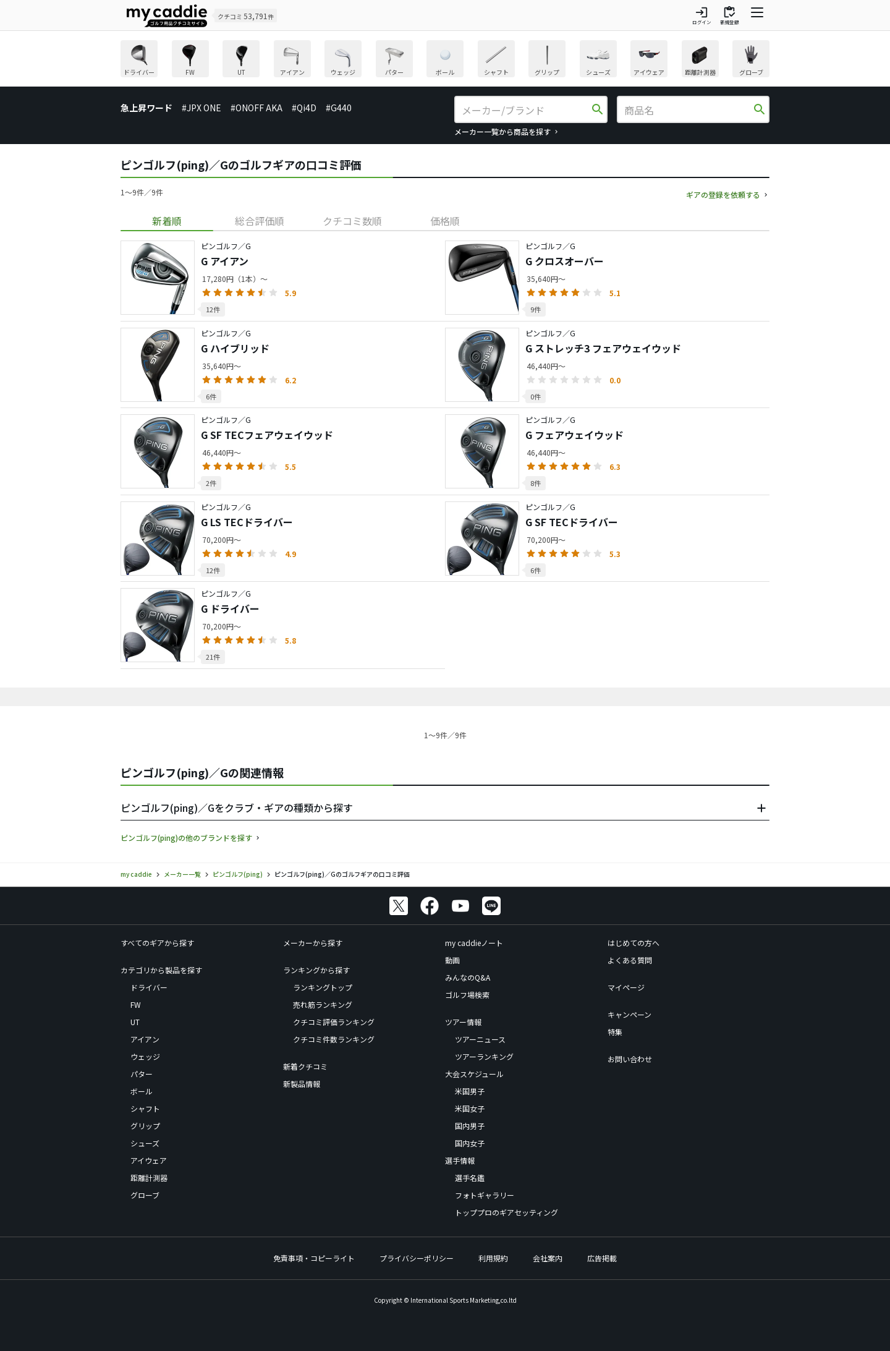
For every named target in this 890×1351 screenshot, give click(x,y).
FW (135, 1004)
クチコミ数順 (352, 220)
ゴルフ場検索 (467, 994)
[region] (445, 60)
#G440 (339, 107)
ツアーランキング (484, 1056)
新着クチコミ (305, 1066)
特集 (615, 1031)
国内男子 (470, 1125)
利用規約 (493, 1258)
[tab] (167, 220)
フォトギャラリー (484, 1195)
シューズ (144, 1143)
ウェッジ (145, 1056)
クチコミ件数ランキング (334, 1039)
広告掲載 (602, 1258)
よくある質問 (630, 960)
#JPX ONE (201, 107)
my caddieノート (474, 942)
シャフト (145, 1108)
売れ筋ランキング (322, 1004)
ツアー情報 (463, 1021)
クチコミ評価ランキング (334, 1021)
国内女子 (470, 1143)
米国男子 (470, 1091)
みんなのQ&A (467, 977)
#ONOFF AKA (256, 107)
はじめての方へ (633, 942)
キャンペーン (629, 1014)
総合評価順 (259, 220)
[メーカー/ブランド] (525, 110)
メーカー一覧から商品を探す (502, 131)
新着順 (167, 220)
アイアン (144, 1039)
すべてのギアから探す (157, 942)
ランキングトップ (322, 987)
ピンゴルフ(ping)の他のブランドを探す (186, 837)
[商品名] (688, 110)
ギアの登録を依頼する (723, 194)
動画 (452, 960)
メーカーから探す (312, 942)
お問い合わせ (630, 1059)
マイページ (626, 987)
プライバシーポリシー (416, 1258)
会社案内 (547, 1258)
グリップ (145, 1125)
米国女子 (470, 1108)
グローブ (144, 1195)
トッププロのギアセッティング (506, 1212)
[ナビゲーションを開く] (757, 15)
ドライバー (148, 987)
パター (141, 1073)
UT (135, 1021)
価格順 (445, 220)
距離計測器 (148, 1177)
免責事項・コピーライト (314, 1258)
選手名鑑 (470, 1177)
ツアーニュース (480, 1039)
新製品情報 (301, 1083)
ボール (141, 1091)
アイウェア (148, 1160)
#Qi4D (304, 107)
